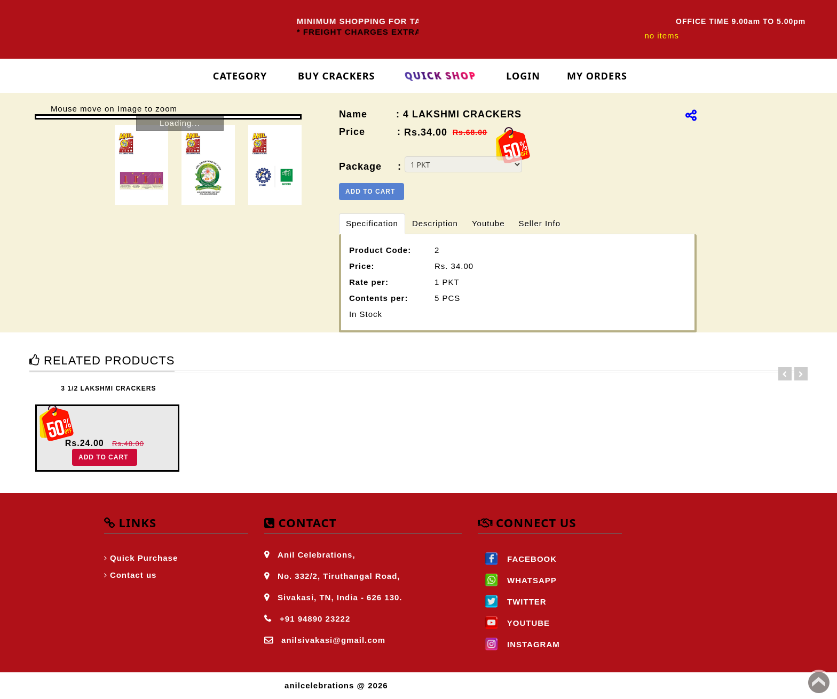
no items (661, 35)
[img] (691, 115)
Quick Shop (440, 75)
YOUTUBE (514, 622)
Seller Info (539, 223)
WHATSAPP (517, 580)
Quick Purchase (144, 557)
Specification (372, 223)
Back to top (818, 682)
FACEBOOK (517, 558)
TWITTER (512, 601)
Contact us (133, 574)
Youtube (488, 223)
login (523, 75)
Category (240, 75)
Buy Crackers (336, 75)
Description (435, 223)
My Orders (597, 75)
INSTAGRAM (519, 644)
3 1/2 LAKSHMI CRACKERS (108, 388)
